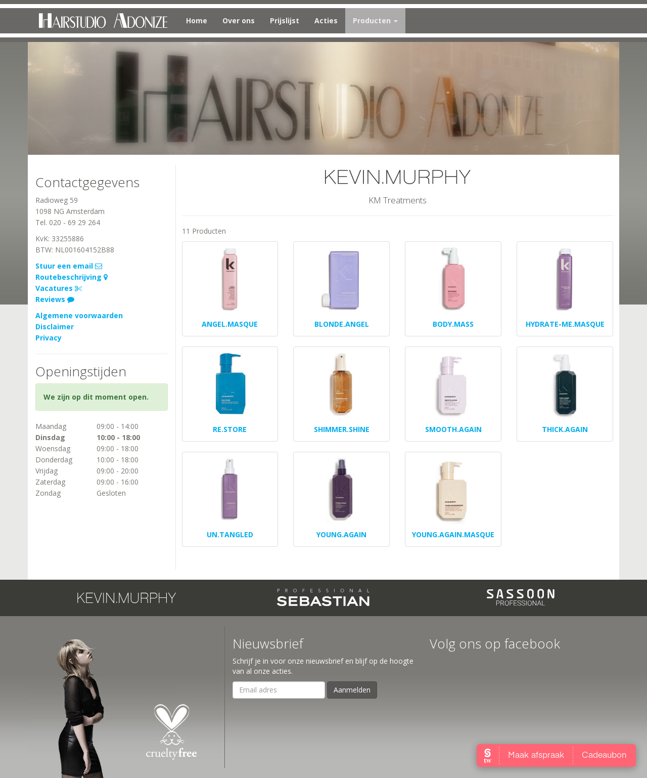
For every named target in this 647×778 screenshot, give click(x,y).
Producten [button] (375, 20)
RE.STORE (230, 429)
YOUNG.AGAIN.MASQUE (453, 534)
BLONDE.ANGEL (341, 324)
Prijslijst (284, 20)
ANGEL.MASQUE (230, 324)
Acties (326, 20)
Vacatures (58, 288)
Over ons (238, 20)
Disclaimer (54, 326)
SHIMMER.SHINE (341, 429)
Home (196, 20)
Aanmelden (352, 690)
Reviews (54, 299)
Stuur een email (68, 266)
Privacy (48, 337)
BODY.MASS (453, 324)
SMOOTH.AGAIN (453, 429)
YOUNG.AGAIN (341, 534)
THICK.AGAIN (565, 429)
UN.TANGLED (230, 534)
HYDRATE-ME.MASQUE (565, 324)
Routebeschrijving (71, 277)
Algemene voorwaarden (79, 315)
